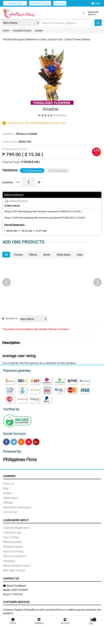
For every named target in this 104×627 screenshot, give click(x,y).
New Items (60, 3)
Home (6, 30)
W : (23, 230)
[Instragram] (21, 440)
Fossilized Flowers (22, 30)
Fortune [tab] (18, 254)
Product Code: (16, 141)
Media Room (10, 495)
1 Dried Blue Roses (32, 170)
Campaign (9, 558)
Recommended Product (17, 563)
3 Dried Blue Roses (57, 170)
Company (9, 474)
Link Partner (10, 509)
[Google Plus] (36, 440)
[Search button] (98, 23)
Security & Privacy (13, 549)
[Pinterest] (28, 440)
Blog (5, 486)
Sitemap (8, 500)
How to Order (11, 535)
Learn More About (16, 518)
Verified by (10, 408)
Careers (7, 491)
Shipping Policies (13, 544)
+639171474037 (19, 587)
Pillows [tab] (33, 254)
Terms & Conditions (14, 554)
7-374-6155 (16, 592)
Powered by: (11, 449)
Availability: (18, 133)
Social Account (13, 432)
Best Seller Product (40, 3)
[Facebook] (6, 440)
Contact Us (11, 576)
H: (37, 230)
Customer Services (16, 599)
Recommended (15, 3)
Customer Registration (16, 525)
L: (10, 230)
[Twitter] (13, 440)
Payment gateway (15, 370)
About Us (8, 481)
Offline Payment (12, 539)
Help (96, 3)
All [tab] (6, 254)
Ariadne (39, 30)
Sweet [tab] (46, 254)
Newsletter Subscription (17, 505)
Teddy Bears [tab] (63, 254)
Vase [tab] (79, 254)
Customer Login (12, 530)
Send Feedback (14, 583)
